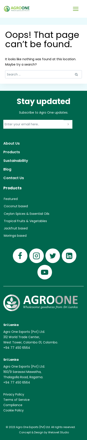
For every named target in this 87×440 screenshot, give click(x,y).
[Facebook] (20, 255)
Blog (7, 169)
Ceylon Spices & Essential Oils (26, 213)
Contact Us (13, 177)
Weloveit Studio (58, 432)
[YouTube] (44, 272)
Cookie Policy (13, 410)
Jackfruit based (16, 228)
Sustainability (15, 160)
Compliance (12, 405)
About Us (11, 143)
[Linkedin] (69, 255)
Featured (11, 199)
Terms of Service (16, 399)
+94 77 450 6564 (16, 347)
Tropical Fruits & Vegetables (25, 221)
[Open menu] (75, 8)
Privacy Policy (13, 394)
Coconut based (16, 206)
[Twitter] (52, 255)
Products (11, 152)
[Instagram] (36, 255)
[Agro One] (16, 9)
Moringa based (15, 235)
